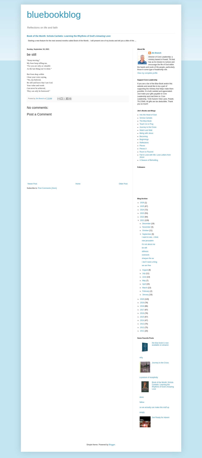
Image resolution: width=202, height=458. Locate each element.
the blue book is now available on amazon (160, 344)
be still (144, 248)
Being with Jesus (146, 133)
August (145, 270)
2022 (142, 217)
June (144, 277)
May (144, 281)
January (145, 295)
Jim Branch (156, 53)
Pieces (142, 146)
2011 (142, 331)
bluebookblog (54, 15)
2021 (142, 220)
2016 (142, 313)
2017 (142, 310)
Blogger (112, 445)
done (142, 397)
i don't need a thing (149, 262)
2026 (142, 203)
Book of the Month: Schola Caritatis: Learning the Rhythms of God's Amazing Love (69, 36)
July (144, 273)
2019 (142, 303)
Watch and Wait (146, 130)
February (146, 291)
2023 (142, 213)
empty (142, 412)
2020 (142, 299)
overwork (145, 255)
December (146, 223)
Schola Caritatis (146, 118)
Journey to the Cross (148, 127)
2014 (142, 320)
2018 (142, 306)
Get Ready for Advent (160, 417)
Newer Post (32, 184)
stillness (145, 251)
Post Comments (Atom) (47, 188)
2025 (142, 206)
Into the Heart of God (148, 115)
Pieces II (143, 149)
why (141, 358)
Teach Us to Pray (146, 124)
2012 (142, 327)
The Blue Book (146, 121)
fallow (142, 402)
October (145, 230)
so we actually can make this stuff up (154, 407)
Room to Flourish (146, 152)
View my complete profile (147, 73)
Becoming (144, 136)
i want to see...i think (150, 237)
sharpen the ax (148, 258)
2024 (142, 210)
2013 (142, 324)
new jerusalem (147, 241)
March (145, 288)
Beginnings (144, 139)
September (147, 234)
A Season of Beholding (149, 160)
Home (78, 184)
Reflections (144, 143)
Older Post (123, 184)
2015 (142, 317)
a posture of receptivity (149, 377)
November (146, 227)
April (144, 284)
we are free (146, 265)
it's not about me (148, 244)
